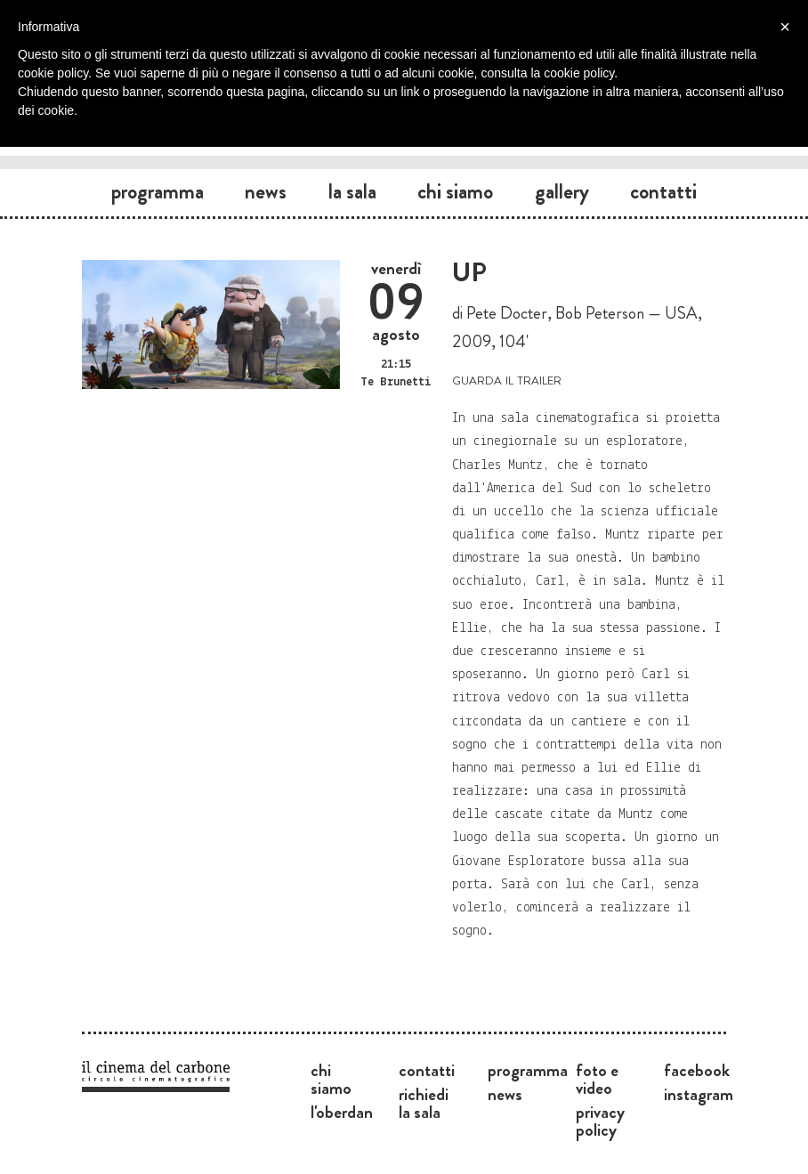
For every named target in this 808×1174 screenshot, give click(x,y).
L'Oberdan (342, 1111)
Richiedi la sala (423, 1102)
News (266, 191)
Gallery (562, 191)
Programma (157, 191)
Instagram (698, 1093)
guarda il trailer (507, 379)
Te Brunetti (396, 382)
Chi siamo (455, 191)
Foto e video (597, 1078)
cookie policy (579, 73)
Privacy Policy (600, 1120)
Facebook (697, 1069)
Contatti (663, 191)
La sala (352, 191)
